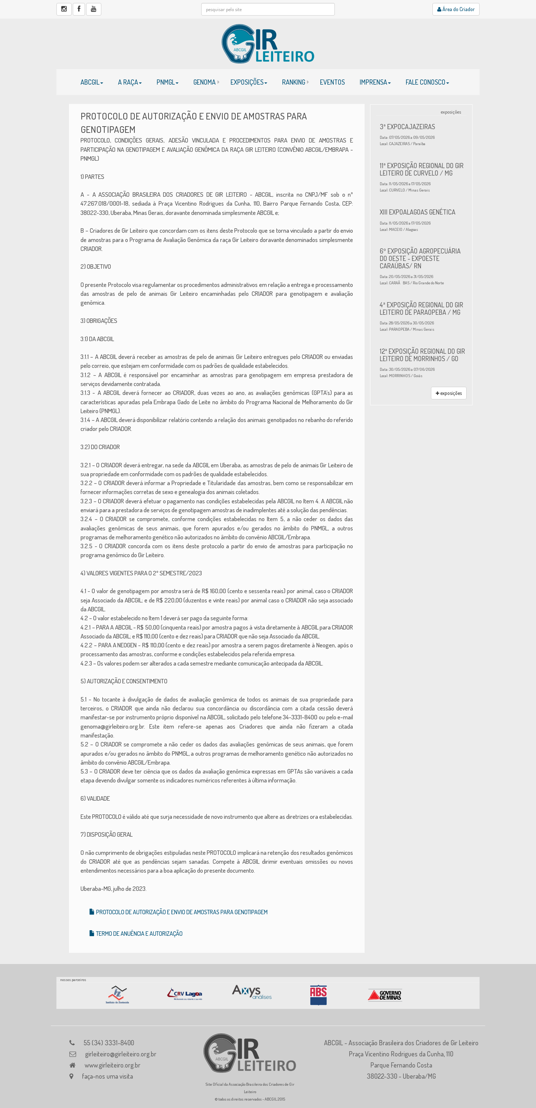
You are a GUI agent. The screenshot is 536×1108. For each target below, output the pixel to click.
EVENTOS (332, 82)
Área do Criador (456, 9)
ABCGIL (92, 82)
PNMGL (168, 82)
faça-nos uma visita (107, 1076)
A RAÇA (130, 82)
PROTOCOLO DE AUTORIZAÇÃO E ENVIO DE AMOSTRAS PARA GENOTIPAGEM (178, 912)
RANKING (293, 82)
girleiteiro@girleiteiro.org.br (120, 1054)
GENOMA (204, 82)
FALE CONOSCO (427, 82)
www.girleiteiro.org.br (112, 1065)
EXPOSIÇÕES (249, 82)
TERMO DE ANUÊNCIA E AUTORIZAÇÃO (136, 933)
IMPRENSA (375, 82)
